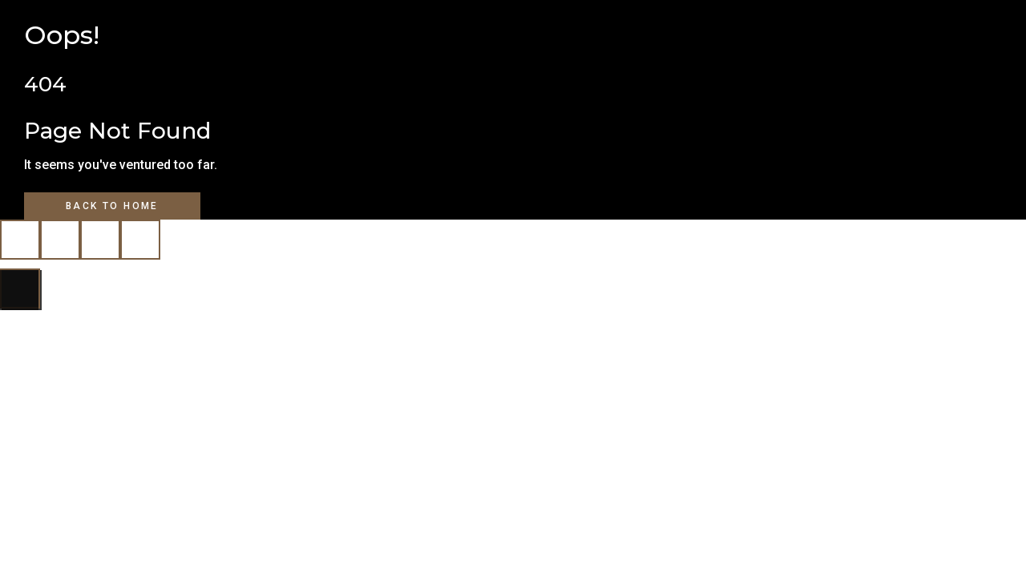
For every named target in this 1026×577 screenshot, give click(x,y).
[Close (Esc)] (140, 240)
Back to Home (112, 206)
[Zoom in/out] (20, 240)
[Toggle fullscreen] (60, 240)
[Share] (100, 240)
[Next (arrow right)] (20, 288)
